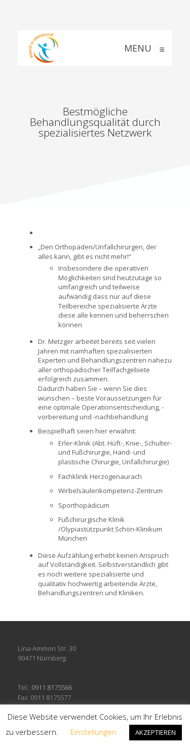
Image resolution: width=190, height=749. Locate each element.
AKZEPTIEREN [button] (155, 732)
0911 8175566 (51, 687)
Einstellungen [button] (93, 732)
